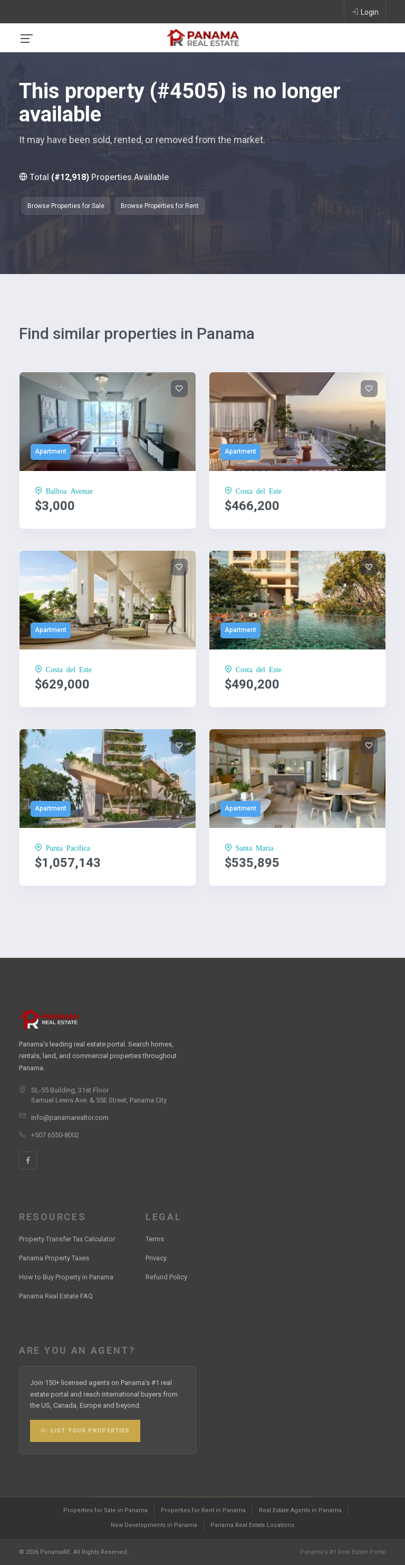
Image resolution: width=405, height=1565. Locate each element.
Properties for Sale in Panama (105, 1510)
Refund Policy (166, 1277)
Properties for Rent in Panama (203, 1510)
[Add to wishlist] (179, 388)
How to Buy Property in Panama (66, 1277)
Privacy (156, 1258)
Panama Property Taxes (54, 1258)
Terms (155, 1239)
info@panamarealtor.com (70, 1117)
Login (365, 11)
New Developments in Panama (154, 1525)
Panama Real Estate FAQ (56, 1296)
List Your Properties (85, 1430)
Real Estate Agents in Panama (300, 1510)
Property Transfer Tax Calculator (67, 1239)
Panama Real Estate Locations (252, 1525)
